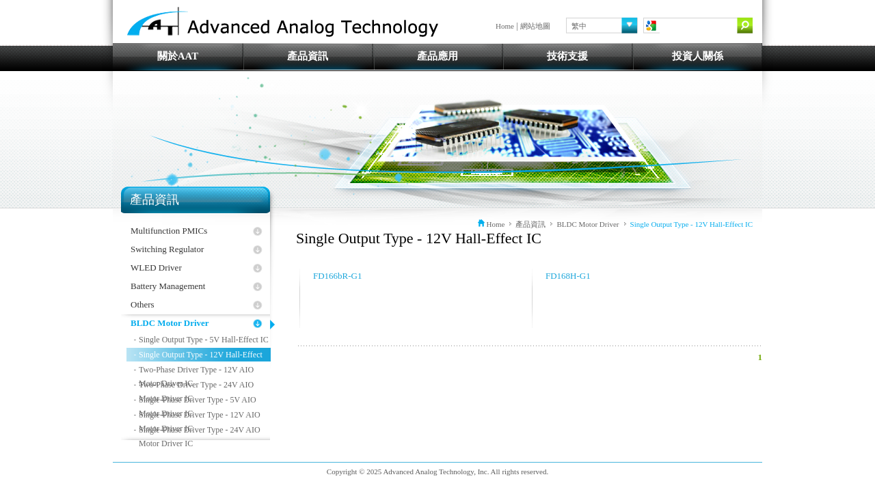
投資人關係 (697, 56)
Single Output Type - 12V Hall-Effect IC (200, 355)
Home (505, 26)
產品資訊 (307, 56)
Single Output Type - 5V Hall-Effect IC (204, 339)
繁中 (579, 26)
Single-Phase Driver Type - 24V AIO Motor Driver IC (199, 431)
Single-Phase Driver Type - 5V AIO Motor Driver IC (197, 401)
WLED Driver (156, 267)
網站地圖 (535, 26)
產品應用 (437, 56)
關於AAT (178, 56)
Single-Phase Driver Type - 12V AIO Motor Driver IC (199, 416)
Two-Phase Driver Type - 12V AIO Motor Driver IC (196, 371)
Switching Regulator (167, 249)
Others (142, 304)
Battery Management (168, 286)
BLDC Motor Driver (170, 323)
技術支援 (567, 56)
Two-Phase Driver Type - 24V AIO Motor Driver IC (196, 386)
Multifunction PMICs (169, 231)
